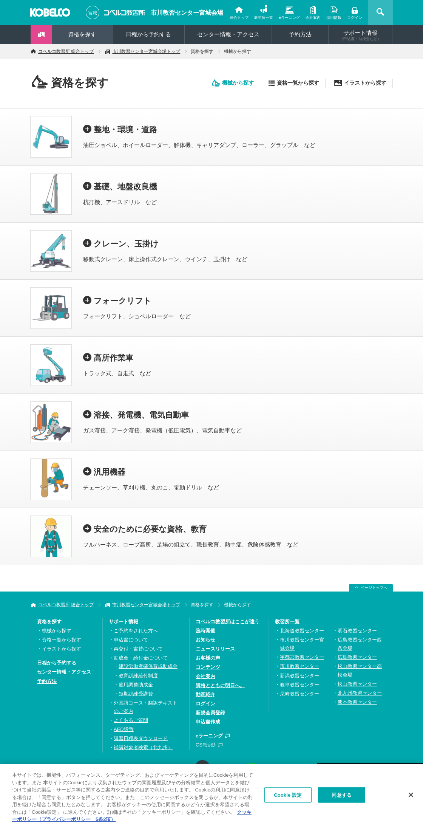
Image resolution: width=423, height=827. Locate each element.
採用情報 (333, 17)
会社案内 (313, 17)
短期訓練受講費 (136, 694)
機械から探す (238, 83)
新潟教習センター (299, 675)
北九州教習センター (360, 693)
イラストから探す (365, 83)
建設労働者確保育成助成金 (148, 666)
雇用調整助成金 (136, 685)
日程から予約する (148, 34)
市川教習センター (299, 666)
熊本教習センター (357, 702)
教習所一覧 (263, 17)
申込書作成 (208, 722)
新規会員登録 (210, 712)
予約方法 (300, 34)
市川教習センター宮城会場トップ (146, 51)
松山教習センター (357, 684)
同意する (342, 798)
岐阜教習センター (299, 685)
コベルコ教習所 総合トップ (66, 51)
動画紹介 (205, 694)
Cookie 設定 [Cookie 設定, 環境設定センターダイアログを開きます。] (288, 798)
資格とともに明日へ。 (220, 685)
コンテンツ (208, 667)
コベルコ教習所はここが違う (227, 621)
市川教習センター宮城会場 (187, 12)
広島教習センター (357, 657)
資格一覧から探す (298, 83)
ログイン (354, 17)
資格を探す (82, 34)
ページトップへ (374, 587)
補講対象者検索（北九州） (143, 747)
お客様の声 (208, 658)
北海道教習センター (302, 630)
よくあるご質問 (131, 720)
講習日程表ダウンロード (141, 738)
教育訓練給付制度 (138, 675)
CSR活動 (206, 745)
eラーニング (289, 17)
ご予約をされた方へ (136, 630)
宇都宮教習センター (302, 657)
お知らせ (205, 640)
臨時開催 (205, 630)
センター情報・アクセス (228, 34)
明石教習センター (357, 630)
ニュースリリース (215, 649)
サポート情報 (360, 35)
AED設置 (124, 729)
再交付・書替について (138, 649)
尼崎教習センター (299, 694)
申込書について (131, 640)
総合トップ (239, 17)
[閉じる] (411, 798)
